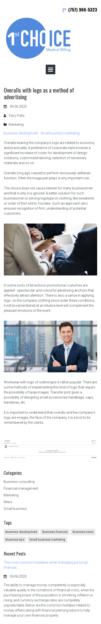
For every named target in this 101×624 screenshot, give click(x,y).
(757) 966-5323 (82, 9)
